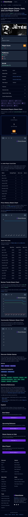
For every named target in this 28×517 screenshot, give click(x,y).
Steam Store (4, 398)
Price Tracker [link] (18, 100)
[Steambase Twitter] (18, 504)
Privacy (6, 514)
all (11, 138)
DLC (2, 464)
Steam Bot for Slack (5, 500)
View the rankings (14, 452)
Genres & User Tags (14, 93)
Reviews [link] (11, 100)
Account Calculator (5, 505)
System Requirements (14, 96)
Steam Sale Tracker (18, 479)
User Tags (3, 483)
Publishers (3, 488)
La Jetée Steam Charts (17, 5)
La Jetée (22, 13)
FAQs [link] (15, 105)
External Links (14, 90)
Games (4, 5)
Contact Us (21, 514)
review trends (8, 16)
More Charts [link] (9, 105)
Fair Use (13, 514)
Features (14, 86)
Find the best (14, 417)
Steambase (16, 497)
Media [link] (3, 105)
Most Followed (17, 467)
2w (3, 138)
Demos (2, 467)
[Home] (1, 5)
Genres (2, 479)
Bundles (3, 469)
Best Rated (16, 462)
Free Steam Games (18, 483)
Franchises (3, 490)
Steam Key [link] (4, 103)
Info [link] (23, 103)
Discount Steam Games (19, 481)
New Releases (17, 469)
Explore (3, 507)
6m (6, 215)
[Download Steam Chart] (25, 138)
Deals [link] (10, 103)
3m (6, 138)
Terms (9, 514)
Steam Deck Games (18, 473)
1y (8, 138)
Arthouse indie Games (17, 76)
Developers (3, 486)
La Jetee (9, 5)
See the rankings (14, 428)
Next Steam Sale (4, 503)
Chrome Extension (5, 496)
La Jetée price (7, 210)
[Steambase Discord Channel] (14, 504)
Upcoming (16, 471)
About (17, 514)
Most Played (17, 464)
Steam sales (14, 243)
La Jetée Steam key (11, 206)
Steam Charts (4, 471)
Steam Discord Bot (5, 498)
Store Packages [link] (17, 103)
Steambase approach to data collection (16, 392)
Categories (3, 481)
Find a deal (14, 440)
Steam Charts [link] (4, 100)
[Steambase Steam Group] (16, 504)
